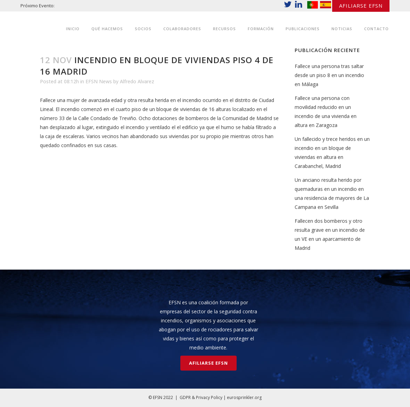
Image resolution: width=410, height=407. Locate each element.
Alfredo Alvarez (137, 81)
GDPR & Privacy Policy (201, 397)
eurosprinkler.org (244, 397)
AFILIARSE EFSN (361, 5)
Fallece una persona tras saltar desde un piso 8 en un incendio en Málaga (329, 75)
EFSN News (98, 81)
